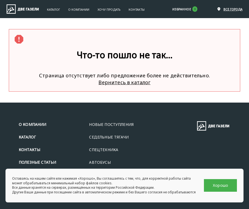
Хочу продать (109, 9)
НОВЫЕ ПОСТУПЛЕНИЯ (111, 124)
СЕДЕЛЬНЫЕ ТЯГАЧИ (109, 137)
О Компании (78, 9)
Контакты (137, 9)
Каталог (53, 9)
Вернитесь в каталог (124, 82)
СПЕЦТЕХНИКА (103, 149)
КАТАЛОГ (27, 137)
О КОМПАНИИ (32, 124)
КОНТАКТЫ (29, 149)
